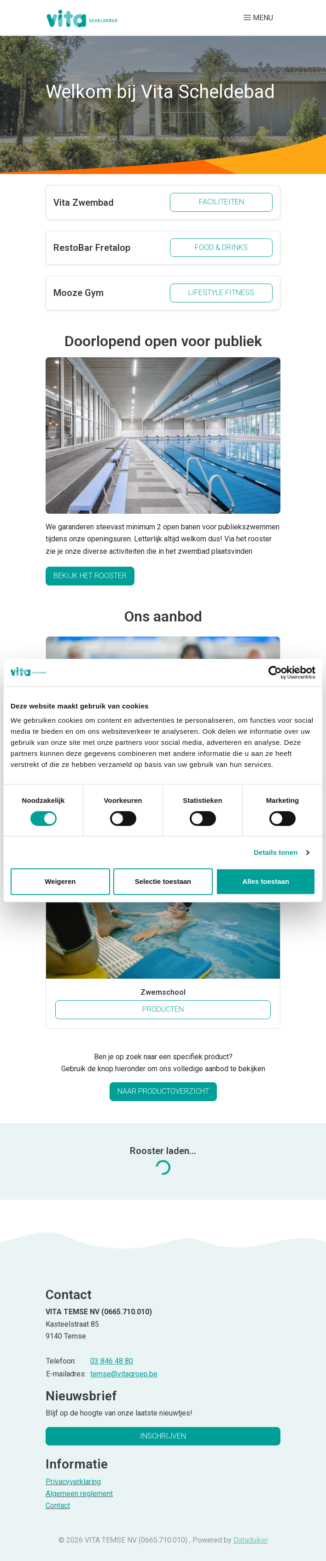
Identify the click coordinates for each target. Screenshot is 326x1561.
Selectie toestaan (163, 881)
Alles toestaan (265, 881)
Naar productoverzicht (163, 1091)
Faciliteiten (221, 201)
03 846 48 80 (111, 1361)
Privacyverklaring (73, 1481)
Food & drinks (221, 247)
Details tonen (275, 852)
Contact (58, 1505)
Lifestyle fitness (221, 292)
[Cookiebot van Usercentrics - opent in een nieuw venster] (275, 672)
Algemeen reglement (79, 1493)
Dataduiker (250, 1540)
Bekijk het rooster (90, 575)
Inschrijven (163, 1436)
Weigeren (60, 881)
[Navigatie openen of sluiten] (260, 17)
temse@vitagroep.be (123, 1374)
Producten (187, 1008)
